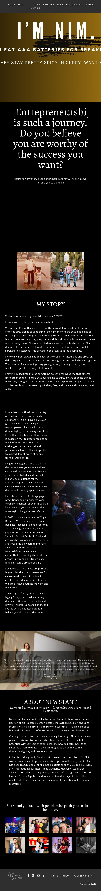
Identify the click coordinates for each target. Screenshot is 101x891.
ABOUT (21, 4)
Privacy (66, 875)
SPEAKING (48, 4)
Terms (54, 875)
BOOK (60, 4)
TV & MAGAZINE (34, 6)
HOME (11, 4)
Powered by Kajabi (88, 884)
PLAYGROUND (74, 4)
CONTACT (90, 4)
